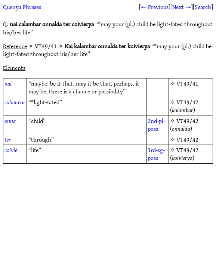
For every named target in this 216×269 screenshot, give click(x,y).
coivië (10, 150)
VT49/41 (187, 83)
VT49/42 (187, 102)
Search (203, 6)
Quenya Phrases (22, 6)
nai (8, 83)
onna (10, 120)
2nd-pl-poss (156, 124)
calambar (14, 102)
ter (7, 139)
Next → (181, 6)
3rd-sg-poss (156, 154)
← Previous (155, 6)
